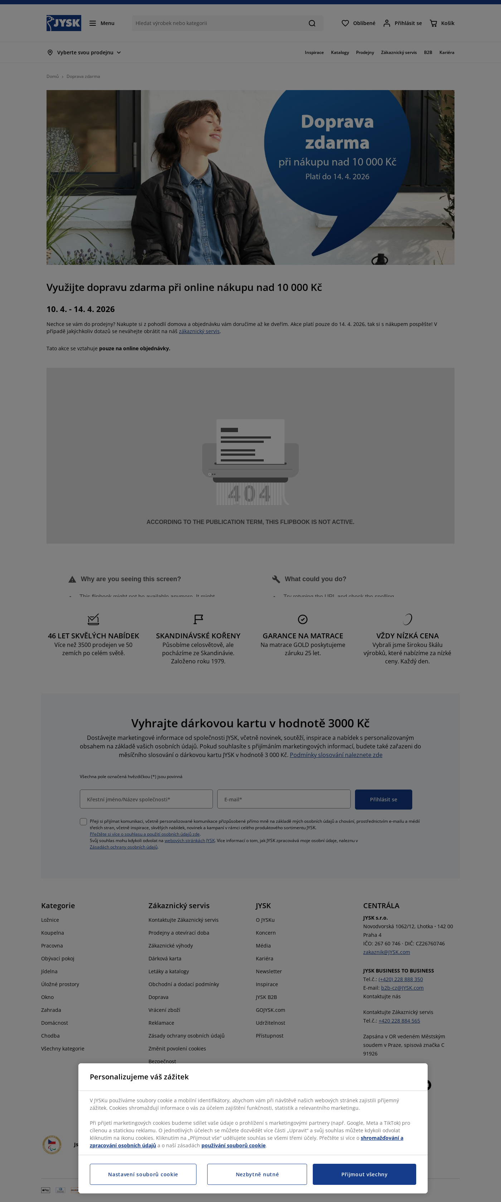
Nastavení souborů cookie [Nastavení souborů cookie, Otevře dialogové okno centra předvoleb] (143, 1174)
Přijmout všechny (364, 1174)
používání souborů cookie (233, 1145)
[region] (253, 1128)
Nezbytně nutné (257, 1174)
